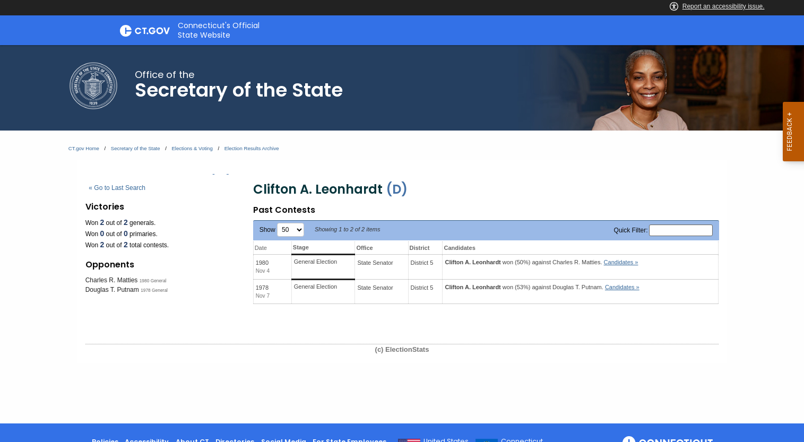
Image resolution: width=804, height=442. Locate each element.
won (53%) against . (542, 287)
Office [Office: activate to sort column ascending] (364, 248)
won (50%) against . (541, 262)
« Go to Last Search (117, 188)
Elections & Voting (191, 148)
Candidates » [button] (621, 262)
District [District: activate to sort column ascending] (420, 248)
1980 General (153, 280)
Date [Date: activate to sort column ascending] (261, 248)
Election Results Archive (251, 148)
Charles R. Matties (111, 280)
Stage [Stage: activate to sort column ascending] (301, 247)
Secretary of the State (135, 148)
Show (282, 230)
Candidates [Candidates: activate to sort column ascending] (459, 248)
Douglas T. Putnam (112, 289)
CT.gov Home (83, 148)
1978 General (154, 290)
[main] (402, 234)
